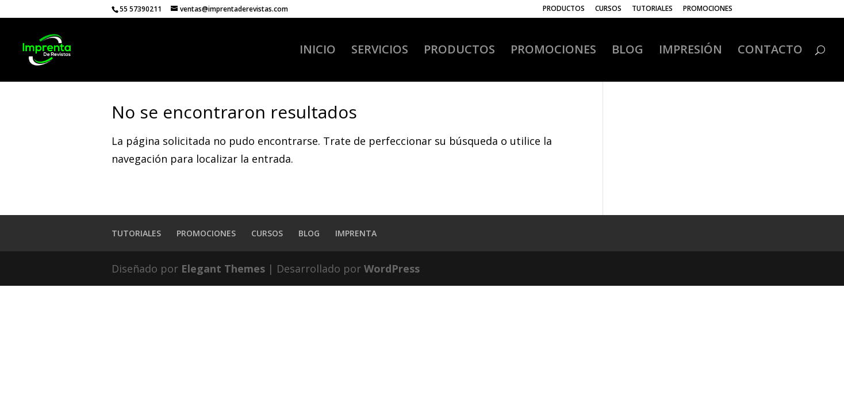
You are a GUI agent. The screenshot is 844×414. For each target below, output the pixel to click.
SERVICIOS (379, 51)
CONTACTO (770, 51)
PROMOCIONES (707, 9)
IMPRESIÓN (690, 51)
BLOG (627, 51)
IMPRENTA (356, 233)
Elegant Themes (223, 268)
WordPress (392, 268)
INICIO (318, 51)
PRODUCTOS (564, 9)
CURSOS (608, 9)
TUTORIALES (652, 9)
